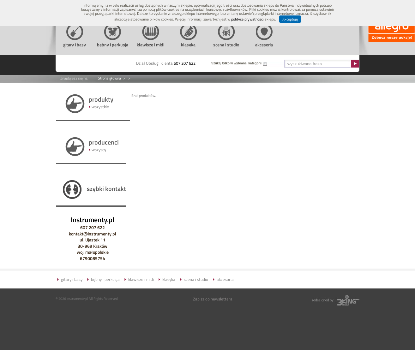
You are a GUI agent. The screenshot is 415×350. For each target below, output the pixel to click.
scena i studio (196, 279)
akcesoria (225, 279)
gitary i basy (71, 279)
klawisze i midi (141, 279)
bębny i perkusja (105, 279)
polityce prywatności (247, 19)
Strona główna (109, 78)
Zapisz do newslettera (212, 299)
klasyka (168, 279)
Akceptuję (290, 19)
